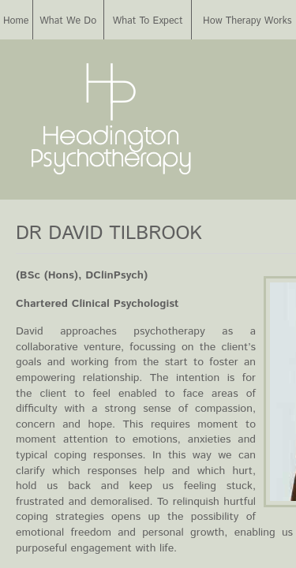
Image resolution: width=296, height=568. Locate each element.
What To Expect (148, 20)
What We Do (67, 20)
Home (16, 20)
